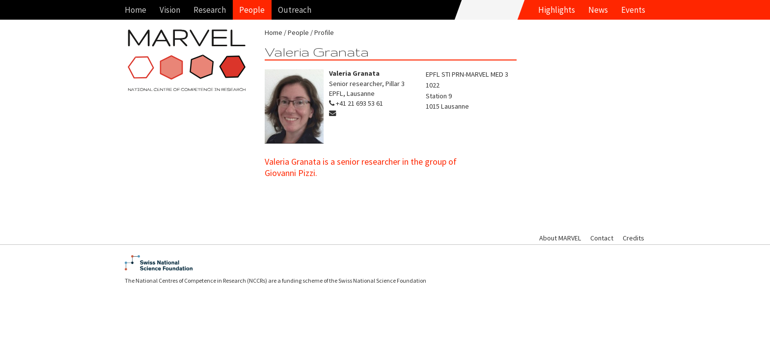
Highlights (556, 9)
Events (633, 9)
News (598, 9)
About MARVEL (560, 238)
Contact (601, 238)
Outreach (294, 9)
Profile (324, 32)
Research (209, 9)
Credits (633, 238)
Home (135, 9)
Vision (170, 9)
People (252, 9)
